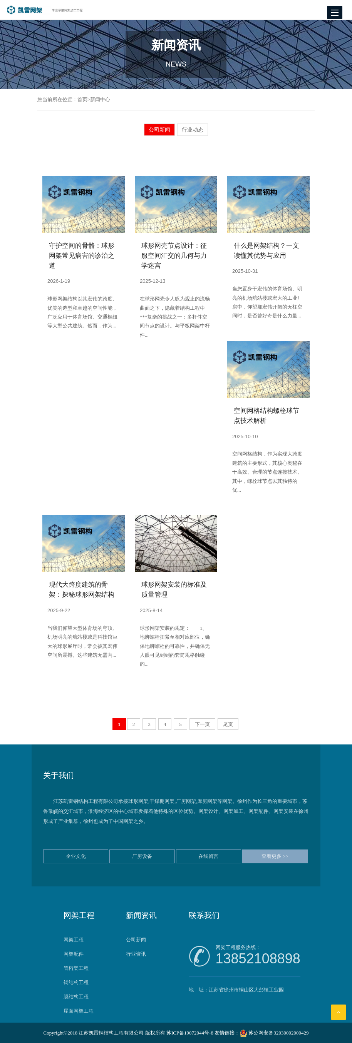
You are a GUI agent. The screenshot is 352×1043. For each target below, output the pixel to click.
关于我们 (58, 775)
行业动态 (192, 130)
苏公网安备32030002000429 (274, 1033)
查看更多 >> (274, 856)
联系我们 (204, 915)
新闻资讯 (141, 915)
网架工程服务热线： (258, 956)
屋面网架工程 (79, 1011)
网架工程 (79, 915)
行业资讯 (136, 954)
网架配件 (74, 954)
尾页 (228, 724)
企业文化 (76, 856)
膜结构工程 (76, 997)
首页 (82, 99)
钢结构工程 (76, 982)
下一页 (202, 724)
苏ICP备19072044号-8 (189, 1033)
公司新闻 (159, 130)
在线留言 (208, 856)
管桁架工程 (76, 968)
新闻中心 (100, 99)
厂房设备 (142, 856)
